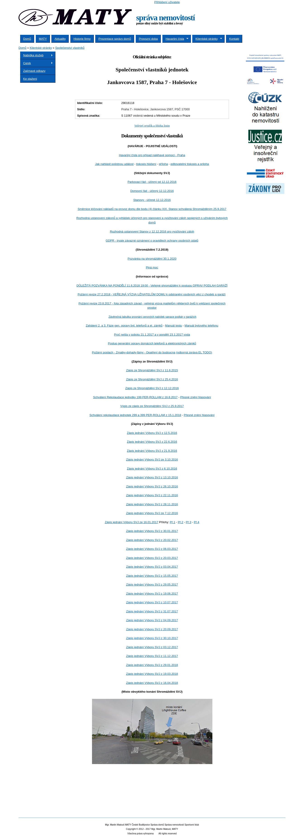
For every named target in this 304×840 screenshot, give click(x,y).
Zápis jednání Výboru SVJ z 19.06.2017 (152, 593)
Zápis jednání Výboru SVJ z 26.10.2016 (152, 486)
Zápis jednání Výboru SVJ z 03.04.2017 (152, 566)
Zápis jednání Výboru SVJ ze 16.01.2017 (131, 522)
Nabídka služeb (36, 55)
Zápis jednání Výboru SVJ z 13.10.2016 (152, 477)
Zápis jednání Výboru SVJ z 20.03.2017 (152, 558)
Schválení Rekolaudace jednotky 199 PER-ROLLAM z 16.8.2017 (135, 397)
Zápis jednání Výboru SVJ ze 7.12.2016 (152, 513)
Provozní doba (148, 38)
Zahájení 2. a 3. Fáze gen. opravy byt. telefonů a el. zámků (124, 325)
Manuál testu (173, 325)
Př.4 (196, 522)
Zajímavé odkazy (34, 71)
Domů (27, 38)
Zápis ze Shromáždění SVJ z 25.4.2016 (152, 379)
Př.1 (172, 522)
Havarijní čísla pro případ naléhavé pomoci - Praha (152, 155)
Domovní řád (152, 191)
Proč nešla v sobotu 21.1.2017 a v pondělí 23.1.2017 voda (152, 334)
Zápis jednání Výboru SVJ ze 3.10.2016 (152, 459)
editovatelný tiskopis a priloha (190, 164)
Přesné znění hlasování (195, 397)
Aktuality (60, 38)
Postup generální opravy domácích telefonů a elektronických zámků (152, 343)
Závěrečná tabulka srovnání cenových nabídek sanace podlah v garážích (152, 316)
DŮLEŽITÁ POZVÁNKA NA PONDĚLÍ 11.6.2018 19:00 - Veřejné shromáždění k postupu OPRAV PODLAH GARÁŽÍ (151, 285)
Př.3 (188, 522)
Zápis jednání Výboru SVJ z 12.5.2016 (152, 433)
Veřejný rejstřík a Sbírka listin (152, 125)
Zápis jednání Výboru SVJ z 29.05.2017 (152, 584)
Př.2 (180, 522)
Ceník (36, 63)
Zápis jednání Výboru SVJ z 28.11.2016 (152, 504)
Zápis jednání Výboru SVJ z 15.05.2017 (152, 575)
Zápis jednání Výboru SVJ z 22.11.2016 (152, 495)
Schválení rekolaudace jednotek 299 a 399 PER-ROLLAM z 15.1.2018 (135, 415)
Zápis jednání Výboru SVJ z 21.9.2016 (152, 450)
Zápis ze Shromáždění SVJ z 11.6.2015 (152, 370)
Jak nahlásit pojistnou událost (114, 164)
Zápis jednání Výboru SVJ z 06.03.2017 (152, 549)
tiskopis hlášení (146, 164)
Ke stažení (30, 78)
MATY (43, 38)
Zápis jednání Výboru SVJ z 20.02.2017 (152, 540)
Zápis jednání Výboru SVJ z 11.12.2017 (152, 656)
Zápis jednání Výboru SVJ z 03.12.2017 (152, 647)
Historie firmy (82, 38)
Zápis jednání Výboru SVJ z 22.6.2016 (152, 441)
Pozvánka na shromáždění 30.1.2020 (152, 258)
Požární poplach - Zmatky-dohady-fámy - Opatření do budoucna (134, 352)
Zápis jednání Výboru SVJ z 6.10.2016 (152, 468)
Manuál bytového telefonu (201, 325)
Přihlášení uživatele (167, 2)
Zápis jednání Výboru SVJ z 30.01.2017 (152, 531)
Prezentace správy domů (114, 38)
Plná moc (152, 267)
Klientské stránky (207, 39)
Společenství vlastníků (69, 47)
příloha (163, 164)
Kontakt (234, 38)
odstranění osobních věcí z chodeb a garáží (152, 294)
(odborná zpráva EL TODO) (194, 352)
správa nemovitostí (165, 17)
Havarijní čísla (175, 39)
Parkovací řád (152, 182)
